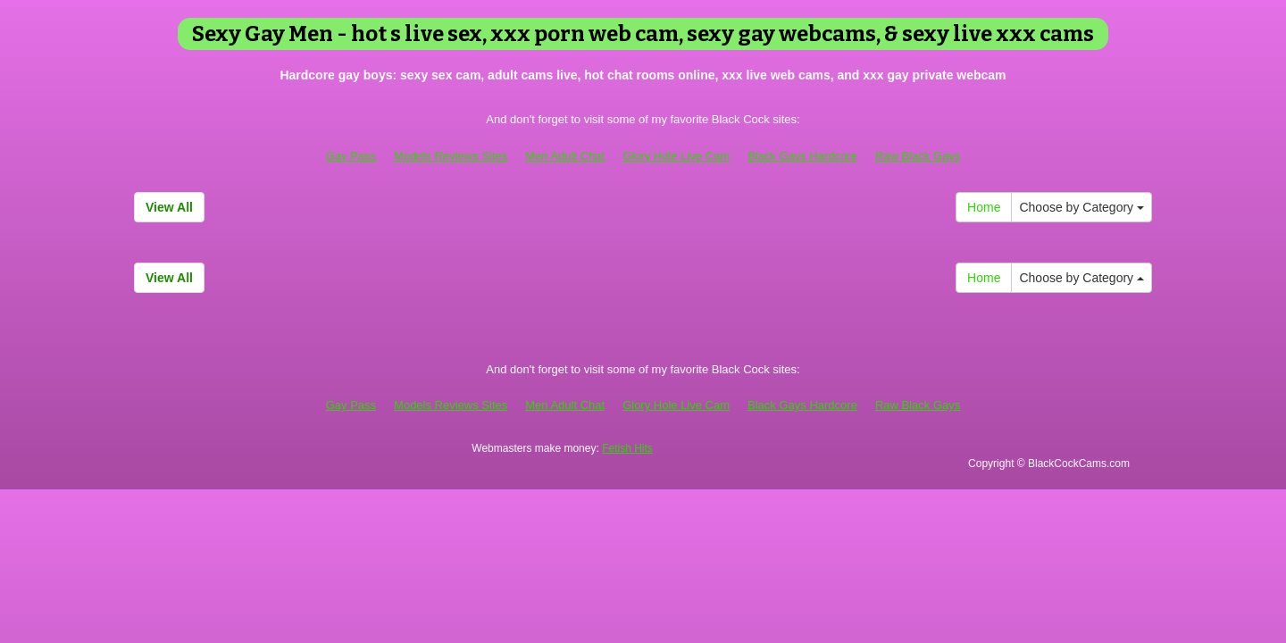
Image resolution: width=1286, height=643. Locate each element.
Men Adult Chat (565, 156)
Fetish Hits (627, 448)
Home (983, 207)
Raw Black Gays (917, 156)
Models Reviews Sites (450, 156)
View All (169, 207)
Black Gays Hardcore (802, 156)
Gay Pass (351, 156)
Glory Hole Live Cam (676, 156)
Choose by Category (1081, 207)
